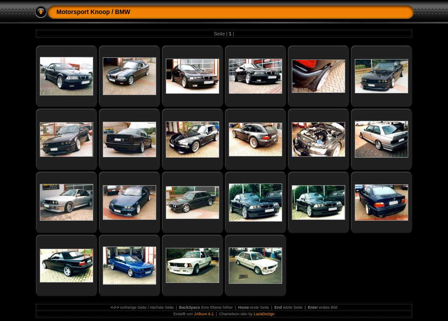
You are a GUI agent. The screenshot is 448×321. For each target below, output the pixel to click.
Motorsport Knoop (83, 11)
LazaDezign (264, 314)
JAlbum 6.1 (204, 314)
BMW (122, 11)
